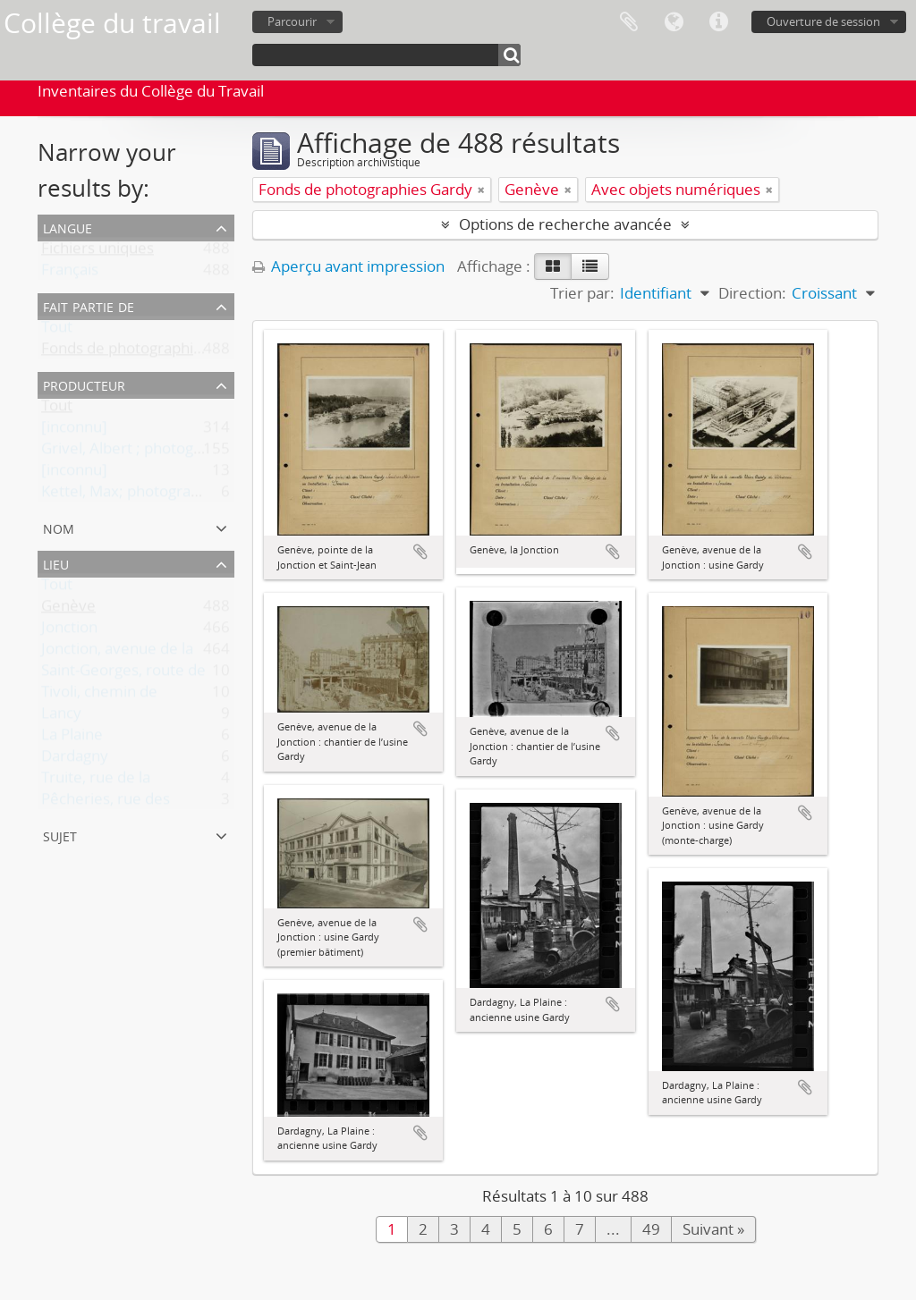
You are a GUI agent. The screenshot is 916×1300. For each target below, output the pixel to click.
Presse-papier (628, 22)
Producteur (84, 384)
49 (651, 1229)
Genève (68, 609)
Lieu (56, 563)
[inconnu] (74, 430)
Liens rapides (718, 22)
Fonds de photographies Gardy (148, 352)
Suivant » (713, 1229)
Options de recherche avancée (565, 224)
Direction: (752, 293)
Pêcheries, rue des (105, 802)
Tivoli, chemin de (99, 695)
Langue (673, 22)
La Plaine (72, 738)
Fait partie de (88, 305)
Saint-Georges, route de (123, 673)
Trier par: (582, 293)
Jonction (69, 630)
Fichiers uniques (97, 251)
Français (69, 273)
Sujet (60, 835)
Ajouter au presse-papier (420, 552)
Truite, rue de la (95, 781)
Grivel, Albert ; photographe (137, 452)
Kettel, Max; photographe (129, 495)
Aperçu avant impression (348, 266)
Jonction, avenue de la (117, 652)
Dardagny (74, 759)
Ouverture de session (823, 21)
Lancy (61, 716)
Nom (58, 527)
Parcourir (292, 21)
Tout (56, 330)
